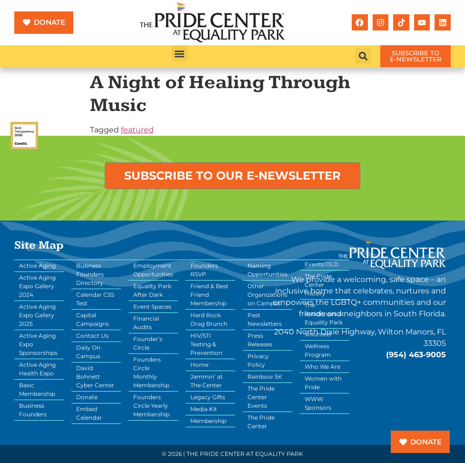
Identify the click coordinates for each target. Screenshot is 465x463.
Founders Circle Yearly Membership (151, 405)
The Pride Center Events (261, 397)
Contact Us (92, 335)
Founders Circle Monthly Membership (151, 372)
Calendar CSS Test (95, 299)
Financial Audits (146, 323)
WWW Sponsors (318, 403)
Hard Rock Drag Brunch (209, 319)
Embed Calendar (89, 413)
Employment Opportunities (153, 270)
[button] (180, 53)
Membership (208, 420)
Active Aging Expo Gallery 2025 (37, 315)
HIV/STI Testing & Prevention (206, 344)
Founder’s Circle (147, 343)
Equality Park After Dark (152, 290)
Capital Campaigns (92, 319)
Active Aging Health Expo (37, 369)
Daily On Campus (88, 352)
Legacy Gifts (207, 397)
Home (199, 364)
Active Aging (37, 265)
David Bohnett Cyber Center (95, 376)
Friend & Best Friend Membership (209, 294)
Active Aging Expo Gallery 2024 (37, 286)
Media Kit (203, 409)
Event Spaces (152, 306)
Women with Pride (323, 383)
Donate (87, 397)
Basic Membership (37, 389)
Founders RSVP (204, 270)
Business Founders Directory (90, 274)
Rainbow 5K (264, 376)
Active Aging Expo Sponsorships (38, 344)
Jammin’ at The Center (206, 381)
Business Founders (33, 410)
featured (137, 129)
